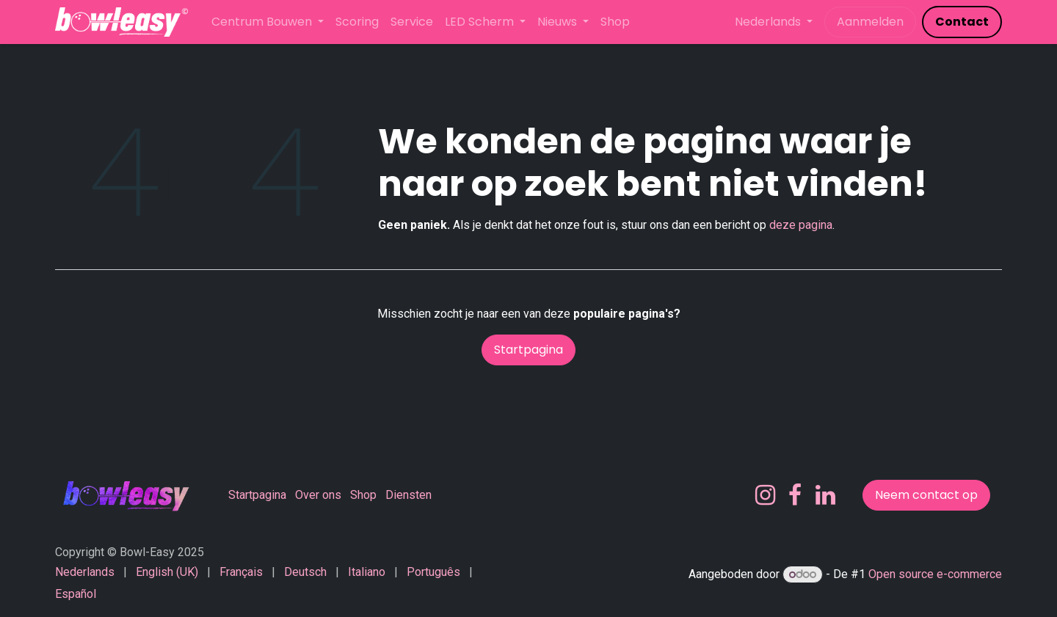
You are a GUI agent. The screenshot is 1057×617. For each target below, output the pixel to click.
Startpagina (528, 349)
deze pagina (800, 225)
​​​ (962, 21)
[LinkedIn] (825, 495)
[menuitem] (268, 22)
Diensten (408, 495)
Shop (363, 495)
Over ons (318, 495)
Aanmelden (870, 21)
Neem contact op (926, 494)
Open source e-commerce (935, 574)
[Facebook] (794, 495)
